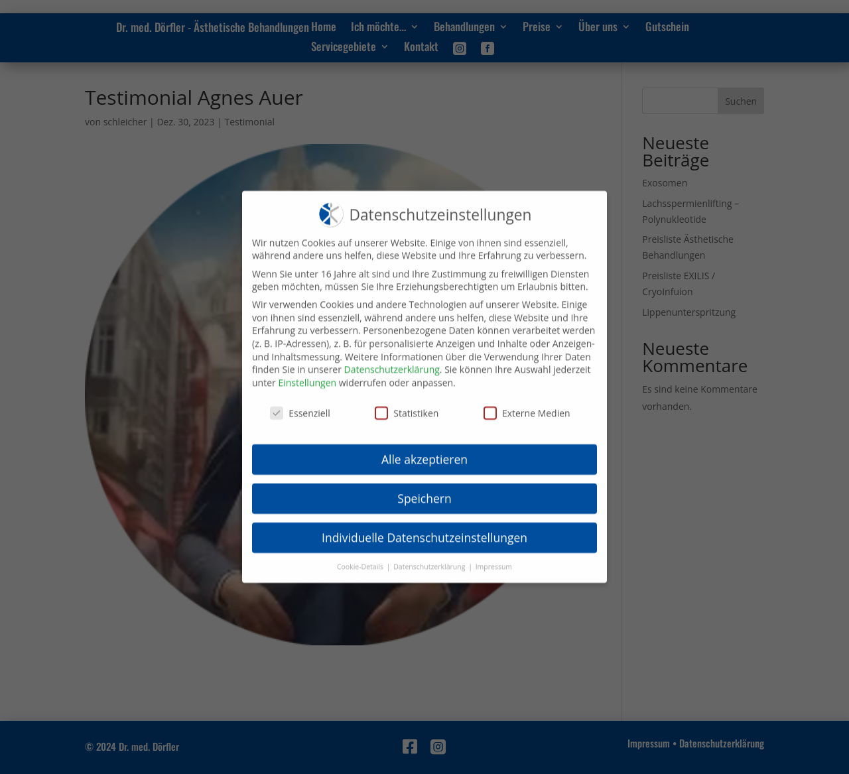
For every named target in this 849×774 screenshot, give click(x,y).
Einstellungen (307, 372)
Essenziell (300, 403)
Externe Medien (527, 403)
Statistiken (406, 403)
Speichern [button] (424, 489)
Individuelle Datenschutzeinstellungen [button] (424, 528)
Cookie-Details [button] (361, 557)
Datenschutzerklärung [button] (430, 557)
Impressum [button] (494, 557)
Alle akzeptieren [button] (424, 450)
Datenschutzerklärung (392, 360)
